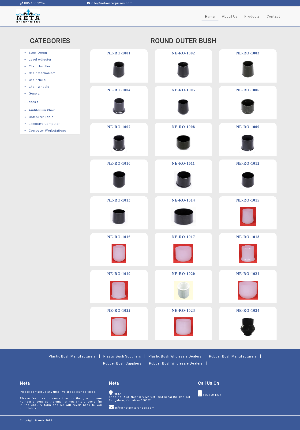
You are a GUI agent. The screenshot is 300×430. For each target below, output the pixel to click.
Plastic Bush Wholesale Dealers (175, 356)
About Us (229, 16)
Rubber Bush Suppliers (122, 363)
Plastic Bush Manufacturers (72, 356)
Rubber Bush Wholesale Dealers (176, 363)
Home (210, 17)
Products (252, 16)
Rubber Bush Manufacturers (233, 356)
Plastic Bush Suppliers (122, 356)
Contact (273, 16)
